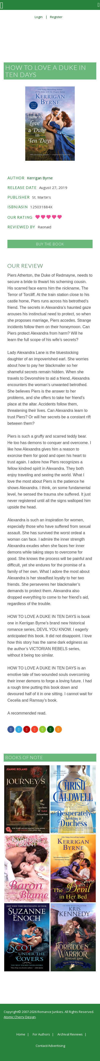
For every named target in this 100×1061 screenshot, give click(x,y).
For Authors (41, 1034)
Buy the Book (50, 243)
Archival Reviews (70, 1034)
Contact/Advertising (50, 1046)
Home (20, 1034)
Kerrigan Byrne (40, 177)
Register (56, 17)
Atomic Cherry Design (20, 1017)
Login (39, 17)
